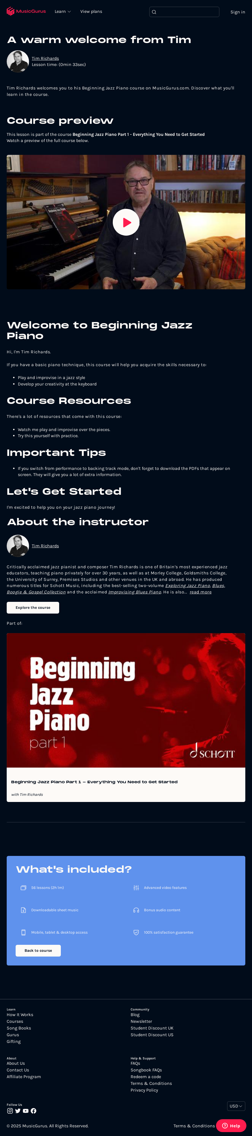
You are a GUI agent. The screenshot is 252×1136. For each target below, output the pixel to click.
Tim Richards (45, 58)
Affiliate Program (24, 1077)
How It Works (20, 1014)
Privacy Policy (144, 1090)
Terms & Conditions (151, 1083)
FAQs (135, 1063)
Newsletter (141, 1021)
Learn (61, 11)
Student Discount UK (152, 1028)
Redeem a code (146, 1077)
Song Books (19, 1028)
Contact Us (18, 1070)
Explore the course (33, 607)
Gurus (13, 1035)
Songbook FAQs (146, 1070)
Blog (135, 1014)
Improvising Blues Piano (134, 592)
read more (201, 592)
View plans (92, 11)
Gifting (14, 1041)
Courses (15, 1021)
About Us (16, 1063)
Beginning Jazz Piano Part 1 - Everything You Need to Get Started (94, 783)
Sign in (238, 12)
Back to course (38, 950)
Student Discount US (152, 1035)
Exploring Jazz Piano (187, 585)
